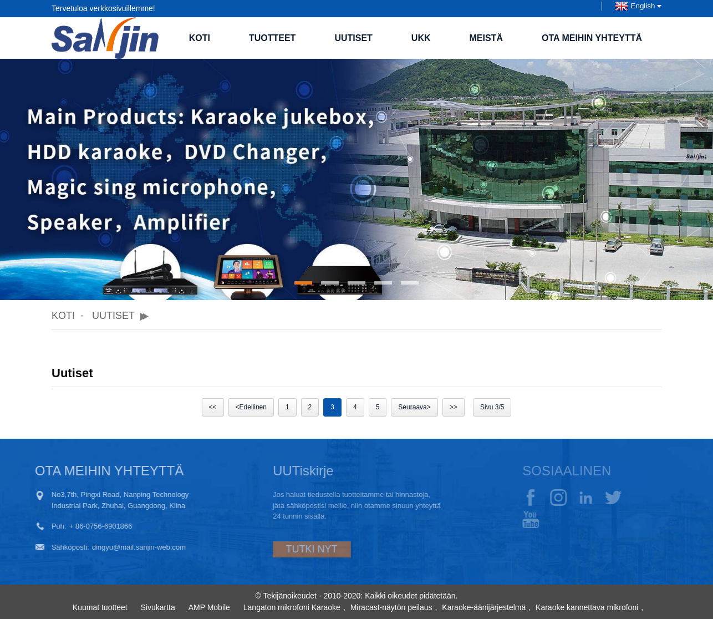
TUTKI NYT (283, 549)
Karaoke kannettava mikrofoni (587, 607)
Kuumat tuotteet (100, 607)
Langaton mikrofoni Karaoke (291, 607)
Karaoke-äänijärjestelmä (484, 607)
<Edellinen (251, 407)
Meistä (486, 38)
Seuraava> (414, 407)
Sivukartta (158, 607)
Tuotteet (272, 38)
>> (453, 407)
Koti (199, 38)
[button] (303, 283)
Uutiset (353, 38)
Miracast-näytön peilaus (391, 607)
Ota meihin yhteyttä (592, 38)
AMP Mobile (209, 607)
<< (213, 407)
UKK (421, 38)
